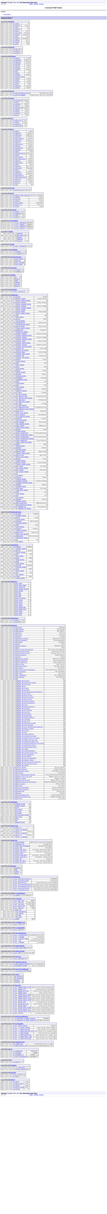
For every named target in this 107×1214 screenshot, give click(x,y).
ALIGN (18, 62)
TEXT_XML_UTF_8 (21, 960)
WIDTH (18, 95)
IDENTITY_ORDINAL (22, 430)
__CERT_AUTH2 (20, 1005)
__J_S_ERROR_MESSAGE (23, 1145)
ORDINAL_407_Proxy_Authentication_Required (29, 808)
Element (13, 60)
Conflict (19, 702)
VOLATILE (19, 264)
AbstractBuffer (13, 242)
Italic (18, 30)
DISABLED (17, 966)
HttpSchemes (14, 686)
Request (19, 188)
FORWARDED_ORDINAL (22, 418)
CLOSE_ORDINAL (21, 575)
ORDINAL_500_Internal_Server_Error (27, 837)
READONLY (19, 260)
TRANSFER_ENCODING (22, 532)
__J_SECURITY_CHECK (22, 1043)
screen (18, 218)
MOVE (18, 623)
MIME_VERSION (20, 470)
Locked (18, 729)
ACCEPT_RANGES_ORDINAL (23, 343)
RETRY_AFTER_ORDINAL (23, 505)
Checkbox (19, 108)
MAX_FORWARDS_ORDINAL (23, 468)
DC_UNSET (19, 1020)
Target (18, 199)
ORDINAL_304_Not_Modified (24, 789)
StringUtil (13, 1188)
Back (18, 142)
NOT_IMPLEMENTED (21, 1171)
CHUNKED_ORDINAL (21, 571)
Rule (18, 56)
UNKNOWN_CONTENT (20, 915)
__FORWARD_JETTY (21, 1097)
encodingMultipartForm (23, 101)
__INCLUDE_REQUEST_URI (23, 1120)
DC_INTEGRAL (20, 1016)
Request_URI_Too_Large (23, 868)
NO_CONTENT (19, 905)
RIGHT (18, 85)
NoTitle (19, 182)
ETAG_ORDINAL (20, 405)
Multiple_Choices (22, 739)
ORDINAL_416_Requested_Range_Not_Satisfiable (30, 827)
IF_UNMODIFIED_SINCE (23, 449)
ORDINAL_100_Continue (23, 756)
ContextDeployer (20, 993)
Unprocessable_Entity (23, 885)
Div (18, 28)
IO (11, 1175)
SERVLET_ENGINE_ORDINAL (24, 514)
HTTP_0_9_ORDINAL (22, 923)
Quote (18, 40)
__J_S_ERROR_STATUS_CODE (24, 1152)
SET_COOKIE (20, 516)
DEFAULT (17, 305)
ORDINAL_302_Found (22, 783)
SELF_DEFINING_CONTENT (22, 907)
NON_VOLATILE (21, 258)
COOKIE (18, 395)
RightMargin (20, 192)
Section (19, 197)
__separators (20, 319)
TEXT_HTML (19, 943)
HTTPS (18, 690)
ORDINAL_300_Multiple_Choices (25, 779)
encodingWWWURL (21, 103)
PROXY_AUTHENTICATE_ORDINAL (25, 480)
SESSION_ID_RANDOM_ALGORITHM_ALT (28, 1131)
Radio (18, 119)
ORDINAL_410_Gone (22, 814)
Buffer (11, 254)
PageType (19, 184)
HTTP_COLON (20, 1200)
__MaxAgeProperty (22, 982)
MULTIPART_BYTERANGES (23, 941)
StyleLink (13, 230)
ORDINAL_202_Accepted (23, 766)
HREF (18, 232)
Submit (18, 123)
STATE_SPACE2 (19, 680)
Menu (18, 133)
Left (18, 32)
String (14, 24)
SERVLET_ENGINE (21, 511)
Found (18, 714)
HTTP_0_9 (19, 921)
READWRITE (20, 262)
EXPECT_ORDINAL (21, 409)
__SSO (18, 1058)
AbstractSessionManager (22, 1075)
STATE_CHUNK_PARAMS (20, 649)
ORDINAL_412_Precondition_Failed (26, 818)
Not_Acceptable (21, 745)
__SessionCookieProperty (24, 984)
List (12, 128)
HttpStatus (14, 693)
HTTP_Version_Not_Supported (25, 720)
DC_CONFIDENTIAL (21, 1014)
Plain (18, 36)
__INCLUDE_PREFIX (22, 1115)
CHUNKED (19, 569)
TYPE (18, 227)
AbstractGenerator (16, 281)
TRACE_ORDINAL (21, 641)
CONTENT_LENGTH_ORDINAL (24, 376)
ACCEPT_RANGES (21, 341)
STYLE (18, 89)
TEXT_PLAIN (20, 950)
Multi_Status (20, 737)
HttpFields (14, 316)
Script (12, 206)
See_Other (19, 874)
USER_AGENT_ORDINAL (22, 543)
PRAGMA (18, 474)
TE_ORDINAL (20, 526)
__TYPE (18, 1027)
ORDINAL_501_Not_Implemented (25, 839)
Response (19, 190)
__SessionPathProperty (23, 988)
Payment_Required (22, 856)
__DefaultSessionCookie (24, 977)
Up (17, 203)
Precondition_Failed (23, 858)
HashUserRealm (20, 1056)
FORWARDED (19, 416)
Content (19, 149)
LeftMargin (20, 172)
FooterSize (20, 157)
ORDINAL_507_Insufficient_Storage (27, 849)
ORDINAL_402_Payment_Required (25, 797)
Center (18, 26)
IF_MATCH (19, 432)
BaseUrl (19, 145)
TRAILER (19, 528)
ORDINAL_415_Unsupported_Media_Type (27, 825)
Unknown (19, 883)
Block (12, 21)
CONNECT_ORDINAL (21, 608)
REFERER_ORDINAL (21, 497)
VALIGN (18, 93)
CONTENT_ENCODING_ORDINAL (24, 368)
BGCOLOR (19, 64)
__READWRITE (21, 248)
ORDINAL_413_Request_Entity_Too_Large (28, 820)
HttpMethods (14, 604)
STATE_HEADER (19, 289)
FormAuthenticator (21, 1037)
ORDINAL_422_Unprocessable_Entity (27, 831)
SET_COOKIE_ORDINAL (22, 518)
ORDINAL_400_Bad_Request (24, 793)
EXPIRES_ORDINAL (21, 414)
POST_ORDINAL (20, 633)
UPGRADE (19, 536)
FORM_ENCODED (20, 937)
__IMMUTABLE (21, 244)
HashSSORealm (20, 1050)
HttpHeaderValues (16, 567)
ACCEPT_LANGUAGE (21, 335)
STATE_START (18, 682)
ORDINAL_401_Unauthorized (24, 795)
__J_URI (19, 1045)
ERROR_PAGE (20, 1157)
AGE (18, 345)
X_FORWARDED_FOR (21, 561)
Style (12, 212)
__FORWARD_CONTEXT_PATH (24, 1095)
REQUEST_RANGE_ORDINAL (23, 501)
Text (18, 125)
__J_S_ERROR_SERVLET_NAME (24, 1149)
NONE (16, 968)
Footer (18, 155)
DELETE (18, 610)
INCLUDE (17, 311)
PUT (18, 635)
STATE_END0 (18, 659)
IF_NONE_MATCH (21, 441)
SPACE (17, 911)
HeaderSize (20, 161)
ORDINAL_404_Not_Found (23, 802)
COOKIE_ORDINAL (21, 397)
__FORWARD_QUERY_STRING (24, 1103)
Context (17, 1081)
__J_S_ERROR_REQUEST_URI (24, 1147)
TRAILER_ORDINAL (21, 530)
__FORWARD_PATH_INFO (23, 1099)
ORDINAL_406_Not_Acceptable (25, 806)
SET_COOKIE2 (20, 520)
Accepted (19, 696)
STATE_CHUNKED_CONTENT (21, 653)
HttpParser (14, 645)
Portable (11, 268)
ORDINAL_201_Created (23, 764)
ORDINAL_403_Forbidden (23, 800)
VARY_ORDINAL (20, 547)
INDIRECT (19, 277)
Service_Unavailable (23, 877)
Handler (13, 300)
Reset (18, 121)
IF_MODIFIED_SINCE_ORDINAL (24, 439)
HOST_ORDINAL (20, 426)
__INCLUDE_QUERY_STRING (24, 1117)
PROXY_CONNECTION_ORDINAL (24, 489)
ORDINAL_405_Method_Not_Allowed (26, 804)
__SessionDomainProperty (24, 986)
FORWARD (17, 309)
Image (18, 115)
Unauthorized (20, 881)
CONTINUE (19, 577)
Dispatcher (18, 1092)
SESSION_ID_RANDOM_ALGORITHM (26, 1129)
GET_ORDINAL (20, 616)
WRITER (17, 972)
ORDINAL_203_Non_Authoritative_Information (29, 768)
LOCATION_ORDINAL (22, 464)
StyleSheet (20, 222)
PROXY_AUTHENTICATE (22, 478)
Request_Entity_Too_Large (24, 864)
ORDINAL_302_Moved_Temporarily (26, 785)
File (18, 110)
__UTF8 (18, 1190)
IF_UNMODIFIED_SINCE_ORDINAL (25, 451)
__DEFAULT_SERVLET (22, 1137)
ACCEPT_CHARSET (21, 326)
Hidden (18, 113)
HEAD (18, 618)
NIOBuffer (15, 273)
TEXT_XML (19, 956)
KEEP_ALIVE (20, 453)
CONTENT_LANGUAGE (22, 370)
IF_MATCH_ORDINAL (22, 434)
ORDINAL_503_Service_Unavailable (26, 843)
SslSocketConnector (21, 1067)
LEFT (18, 78)
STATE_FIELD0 (19, 666)
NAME (18, 995)
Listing (19, 34)
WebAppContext (20, 1155)
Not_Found (19, 748)
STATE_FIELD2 (19, 670)
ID (17, 76)
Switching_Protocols (23, 879)
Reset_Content (21, 872)
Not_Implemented (21, 750)
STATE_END (18, 285)
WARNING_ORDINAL (21, 555)
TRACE (18, 639)
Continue (19, 704)
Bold (18, 24)
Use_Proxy (19, 889)
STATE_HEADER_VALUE (20, 676)
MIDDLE (18, 81)
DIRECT (19, 275)
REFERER (19, 495)
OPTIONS (19, 627)
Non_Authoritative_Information (26, 743)
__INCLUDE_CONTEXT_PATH (24, 1109)
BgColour (19, 147)
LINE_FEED (18, 903)
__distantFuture (19, 1077)
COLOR (18, 72)
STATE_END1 (18, 661)
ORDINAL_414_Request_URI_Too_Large (27, 822)
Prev (18, 186)
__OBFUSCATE (20, 1064)
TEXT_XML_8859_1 (21, 958)
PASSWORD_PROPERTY (22, 1072)
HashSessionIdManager (21, 1127)
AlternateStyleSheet (23, 214)
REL (18, 236)
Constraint (18, 999)
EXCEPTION (19, 1165)
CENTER (18, 68)
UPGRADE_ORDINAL (21, 538)
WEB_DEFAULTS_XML (22, 1159)
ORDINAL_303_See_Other (23, 787)
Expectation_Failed (22, 708)
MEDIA (18, 216)
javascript (20, 208)
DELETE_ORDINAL (21, 612)
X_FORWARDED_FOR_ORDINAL (24, 563)
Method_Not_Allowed (22, 731)
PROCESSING (20, 594)
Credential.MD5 (20, 1031)
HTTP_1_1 (19, 929)
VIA (18, 549)
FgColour (19, 153)
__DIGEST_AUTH (21, 1007)
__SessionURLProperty (23, 990)
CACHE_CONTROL (21, 357)
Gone (18, 718)
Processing (20, 860)
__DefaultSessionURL (23, 979)
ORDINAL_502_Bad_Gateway (24, 841)
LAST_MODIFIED (21, 457)
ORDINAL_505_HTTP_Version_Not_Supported (29, 847)
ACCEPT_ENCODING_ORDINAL (24, 332)
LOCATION (19, 462)
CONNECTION (20, 362)
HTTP (18, 688)
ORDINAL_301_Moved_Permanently (26, 781)
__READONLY (21, 246)
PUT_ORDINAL (20, 637)
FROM (18, 420)
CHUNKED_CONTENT (20, 897)
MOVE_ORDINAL (20, 625)
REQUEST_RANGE (21, 499)
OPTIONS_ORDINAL (21, 629)
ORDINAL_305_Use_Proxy (23, 791)
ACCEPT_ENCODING (21, 330)
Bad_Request (20, 700)
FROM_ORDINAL (20, 422)
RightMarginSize (21, 195)
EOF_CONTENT (19, 901)
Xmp (18, 46)
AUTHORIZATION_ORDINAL (23, 355)
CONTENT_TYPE (20, 391)
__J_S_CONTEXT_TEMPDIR (23, 1139)
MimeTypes (14, 935)
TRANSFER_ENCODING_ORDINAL (24, 534)
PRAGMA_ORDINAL (21, 476)
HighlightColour (21, 167)
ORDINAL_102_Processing (24, 760)
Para (18, 54)
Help (18, 165)
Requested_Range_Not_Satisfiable (26, 870)
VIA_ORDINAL (20, 551)
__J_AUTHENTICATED (22, 1039)
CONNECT (19, 606)
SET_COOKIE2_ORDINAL (23, 522)
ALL (16, 303)
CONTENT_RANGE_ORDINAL (23, 389)
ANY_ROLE (19, 1011)
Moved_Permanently (22, 733)
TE (17, 524)
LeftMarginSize (21, 174)
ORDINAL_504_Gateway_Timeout (25, 845)
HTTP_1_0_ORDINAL (22, 927)
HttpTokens (14, 892)
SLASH (18, 1206)
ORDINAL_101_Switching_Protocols (26, 758)
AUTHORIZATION (21, 353)
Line (18, 52)
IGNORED (19, 1167)
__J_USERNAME (20, 1047)
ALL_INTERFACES (21, 270)
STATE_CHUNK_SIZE (20, 651)
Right (18, 42)
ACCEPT (18, 324)
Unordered (19, 137)
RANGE (18, 491)
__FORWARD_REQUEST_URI (23, 1105)
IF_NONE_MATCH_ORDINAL (23, 443)
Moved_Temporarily (22, 735)
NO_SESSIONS (18, 1085)
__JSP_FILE (20, 1124)
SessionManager (15, 975)
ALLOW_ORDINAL (21, 351)
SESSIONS (17, 1089)
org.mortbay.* (7, 14)
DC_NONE (19, 1018)
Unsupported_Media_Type (24, 887)
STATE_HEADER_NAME (20, 674)
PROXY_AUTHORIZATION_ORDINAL (25, 484)
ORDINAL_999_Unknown (23, 852)
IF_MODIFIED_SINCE (22, 437)
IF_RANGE (19, 445)
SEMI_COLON (19, 909)
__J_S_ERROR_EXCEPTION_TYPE (25, 1143)
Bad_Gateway (20, 698)
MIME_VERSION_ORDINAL (23, 472)
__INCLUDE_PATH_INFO (23, 1113)
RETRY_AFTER (20, 503)
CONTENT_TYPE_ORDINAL (23, 393)
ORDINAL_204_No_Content (24, 770)
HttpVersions (14, 919)
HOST (18, 424)
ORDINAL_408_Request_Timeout (25, 810)
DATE (18, 399)
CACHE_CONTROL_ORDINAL (23, 360)
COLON (17, 899)
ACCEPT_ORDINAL (21, 339)
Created (19, 706)
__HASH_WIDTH (21, 1182)
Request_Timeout (21, 866)
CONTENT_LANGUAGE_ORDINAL (24, 372)
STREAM (17, 970)
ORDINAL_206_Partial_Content (25, 775)
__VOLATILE (21, 250)
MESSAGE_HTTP (20, 939)
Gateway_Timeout (21, 716)
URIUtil (12, 1195)
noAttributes (20, 83)
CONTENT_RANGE (21, 387)
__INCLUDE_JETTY (21, 1111)
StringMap (13, 1180)
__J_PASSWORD (20, 1041)
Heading (19, 163)
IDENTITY (19, 428)
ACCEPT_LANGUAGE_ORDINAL (24, 337)
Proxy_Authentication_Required (26, 862)
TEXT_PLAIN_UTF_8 (22, 954)
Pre (18, 38)
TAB (16, 913)
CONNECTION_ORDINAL (22, 364)
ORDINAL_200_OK (21, 762)
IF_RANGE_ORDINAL (22, 447)
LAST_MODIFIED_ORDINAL (23, 459)
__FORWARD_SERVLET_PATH (24, 1107)
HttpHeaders (14, 322)
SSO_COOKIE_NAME (21, 1053)
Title (18, 201)
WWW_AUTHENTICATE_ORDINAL (24, 559)
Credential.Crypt (20, 1025)
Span (18, 44)
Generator (14, 293)
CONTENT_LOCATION (22, 378)
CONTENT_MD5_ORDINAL (23, 385)
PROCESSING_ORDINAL (22, 596)
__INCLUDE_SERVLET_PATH (24, 1122)
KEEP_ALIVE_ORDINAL (22, 455)
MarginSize (20, 178)
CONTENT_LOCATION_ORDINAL (24, 380)
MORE (18, 297)
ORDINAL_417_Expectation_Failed (26, 829)
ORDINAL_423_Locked (22, 833)
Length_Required (21, 727)
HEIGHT (18, 74)
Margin (18, 176)
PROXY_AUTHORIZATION (23, 482)
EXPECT (18, 407)
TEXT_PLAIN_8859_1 (22, 952)
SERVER (18, 507)
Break (12, 50)
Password (19, 117)
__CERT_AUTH (20, 1003)
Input (12, 106)
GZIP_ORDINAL (20, 584)
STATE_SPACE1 (19, 678)
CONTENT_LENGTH (21, 374)
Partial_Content (21, 854)
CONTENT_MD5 (20, 382)
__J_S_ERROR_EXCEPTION (23, 1141)
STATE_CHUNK (18, 647)
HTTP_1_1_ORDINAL (22, 931)
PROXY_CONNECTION (22, 486)
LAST (18, 295)
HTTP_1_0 (19, 925)
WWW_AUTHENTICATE (22, 557)
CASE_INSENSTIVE (22, 1184)
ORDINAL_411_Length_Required (25, 816)
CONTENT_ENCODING (22, 366)
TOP (18, 91)
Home (18, 170)
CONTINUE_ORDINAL (22, 579)
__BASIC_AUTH (20, 1001)
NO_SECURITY (18, 1083)
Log (11, 1163)
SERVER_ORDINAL (21, 509)
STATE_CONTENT (19, 283)
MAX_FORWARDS (20, 466)
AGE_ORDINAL (20, 347)
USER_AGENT (20, 541)
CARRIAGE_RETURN (20, 895)
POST (18, 631)
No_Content (20, 741)
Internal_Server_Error (23, 725)
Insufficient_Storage (23, 723)
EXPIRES (19, 412)
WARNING (19, 553)
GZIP (18, 582)
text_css (19, 224)
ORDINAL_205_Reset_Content (24, 773)
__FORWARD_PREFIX (22, 1101)
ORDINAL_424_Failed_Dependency (26, 835)
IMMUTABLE (20, 256)
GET (18, 614)
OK (17, 754)
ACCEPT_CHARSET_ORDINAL (24, 328)
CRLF (18, 1177)
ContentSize (20, 151)
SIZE (18, 87)
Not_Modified (20, 752)
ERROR (16, 307)
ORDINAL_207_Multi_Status (24, 777)
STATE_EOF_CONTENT (20, 664)
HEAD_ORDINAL (20, 620)
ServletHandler (19, 1135)
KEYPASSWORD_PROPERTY (23, 1069)
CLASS (18, 70)
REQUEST (17, 313)
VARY (18, 545)
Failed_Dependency (22, 710)
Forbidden (19, 712)
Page (12, 140)
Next (18, 180)
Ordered (19, 135)
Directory (19, 131)
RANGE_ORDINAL (21, 493)
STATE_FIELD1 (19, 668)
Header (18, 159)
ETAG (18, 403)
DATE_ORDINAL (20, 401)
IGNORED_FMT (20, 1169)
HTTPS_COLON (20, 1204)
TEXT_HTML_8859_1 (22, 945)
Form (12, 99)
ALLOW (18, 349)
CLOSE (18, 573)
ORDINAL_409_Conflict (23, 812)
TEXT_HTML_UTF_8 (21, 947)
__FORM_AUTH (20, 1009)
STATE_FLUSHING (19, 287)
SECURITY (17, 1087)
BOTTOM (18, 66)
